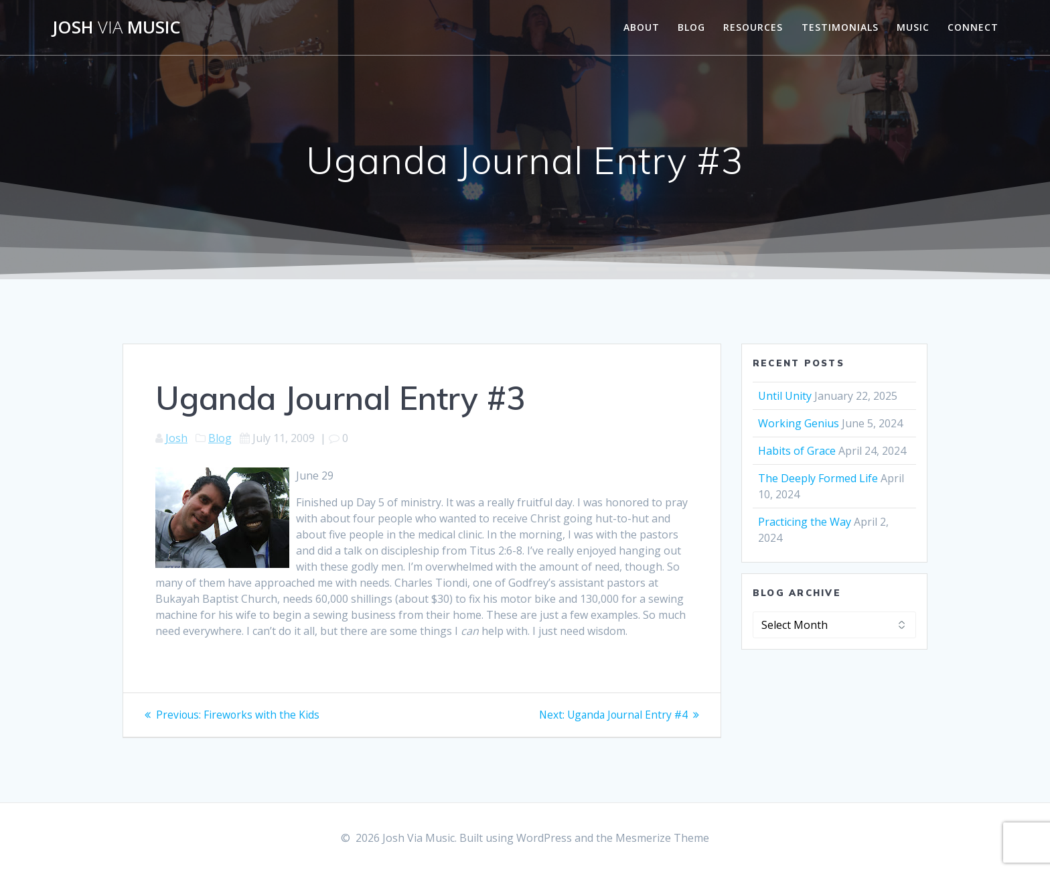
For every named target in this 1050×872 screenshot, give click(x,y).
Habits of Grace (797, 450)
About (641, 27)
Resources (753, 27)
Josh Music (116, 27)
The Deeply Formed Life (818, 478)
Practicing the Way (804, 521)
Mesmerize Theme (662, 837)
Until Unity (785, 395)
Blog (691, 27)
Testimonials (840, 27)
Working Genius (798, 423)
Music (913, 27)
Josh (176, 438)
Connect (973, 27)
